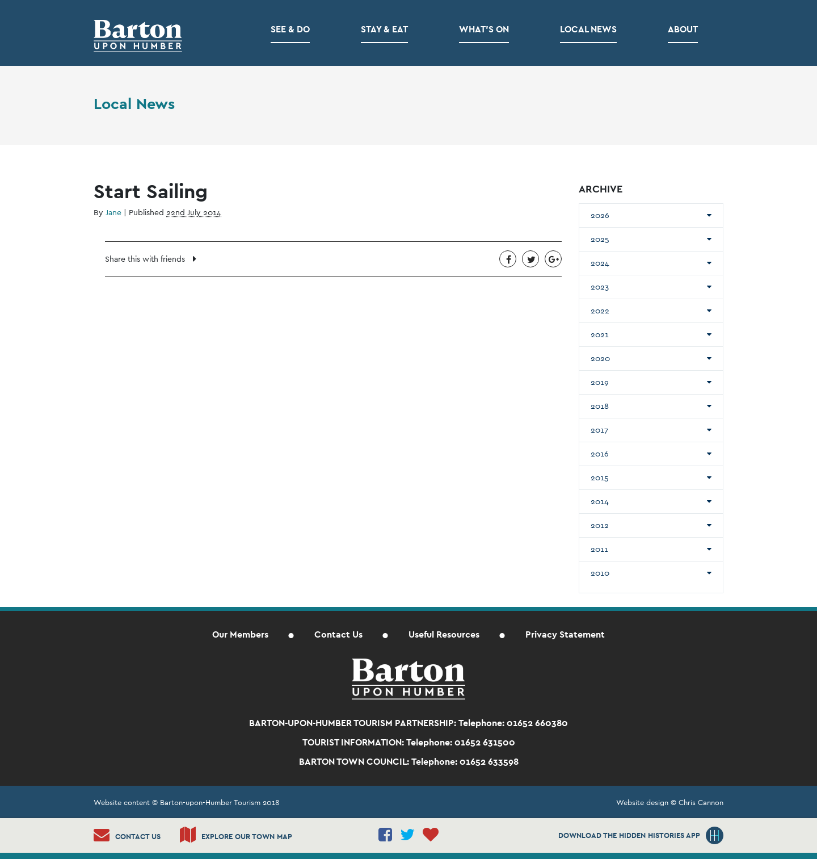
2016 (600, 454)
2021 (600, 334)
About (683, 29)
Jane (113, 212)
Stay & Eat (384, 29)
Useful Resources (443, 634)
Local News (588, 29)
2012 (600, 525)
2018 (600, 406)
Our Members (240, 634)
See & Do (290, 29)
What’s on (484, 29)
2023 (600, 287)
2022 (600, 310)
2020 (600, 358)
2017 (599, 430)
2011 (599, 549)
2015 (600, 477)
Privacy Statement (565, 634)
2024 (600, 263)
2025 (600, 239)
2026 (600, 215)
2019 (600, 382)
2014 (600, 501)
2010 (600, 573)
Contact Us (338, 634)
